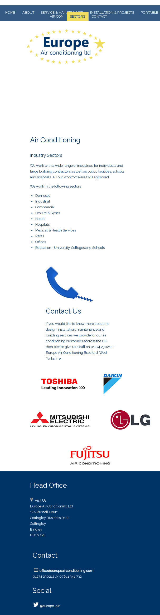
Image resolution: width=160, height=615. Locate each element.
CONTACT (99, 16)
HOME (10, 12)
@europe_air (50, 606)
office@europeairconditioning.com (66, 571)
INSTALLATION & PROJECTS (112, 12)
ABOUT (28, 12)
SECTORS (77, 16)
